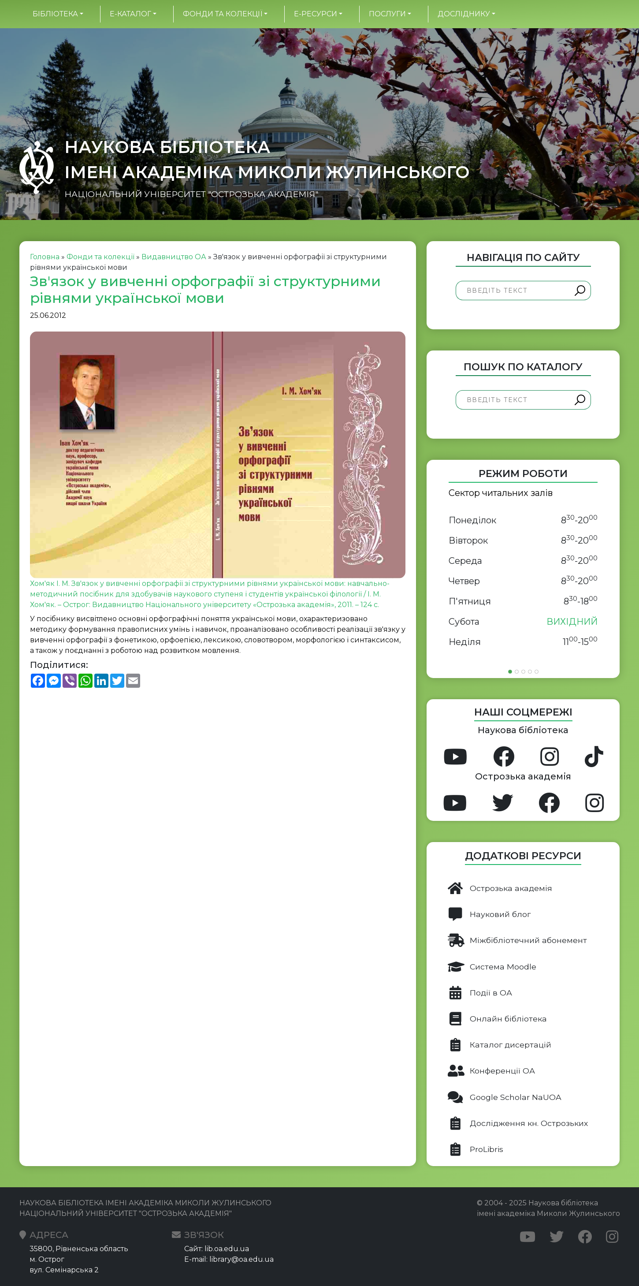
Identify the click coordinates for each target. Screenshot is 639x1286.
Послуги (387, 14)
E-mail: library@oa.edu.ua (229, 1259)
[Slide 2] (517, 672)
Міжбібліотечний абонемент (517, 940)
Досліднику (464, 14)
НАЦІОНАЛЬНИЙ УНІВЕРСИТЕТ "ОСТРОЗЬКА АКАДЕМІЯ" (191, 194)
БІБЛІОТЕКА (55, 14)
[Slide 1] (510, 672)
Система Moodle (492, 966)
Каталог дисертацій (499, 1044)
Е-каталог (130, 14)
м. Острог (47, 1259)
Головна (44, 257)
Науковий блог (489, 914)
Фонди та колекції (222, 14)
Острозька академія (500, 888)
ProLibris (475, 1149)
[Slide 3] (523, 672)
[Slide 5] (537, 672)
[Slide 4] (530, 672)
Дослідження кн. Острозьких (518, 1123)
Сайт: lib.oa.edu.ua (216, 1249)
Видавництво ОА (173, 257)
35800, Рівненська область (79, 1249)
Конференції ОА (491, 1070)
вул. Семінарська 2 (64, 1270)
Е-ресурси (315, 14)
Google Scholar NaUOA (504, 1097)
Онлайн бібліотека (497, 1018)
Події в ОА (480, 992)
